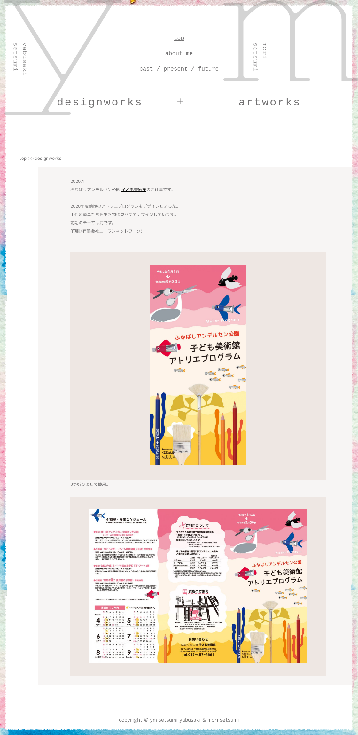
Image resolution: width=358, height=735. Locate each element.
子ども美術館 (133, 189)
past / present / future (179, 69)
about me (179, 53)
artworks (269, 103)
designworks (100, 103)
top (179, 38)
